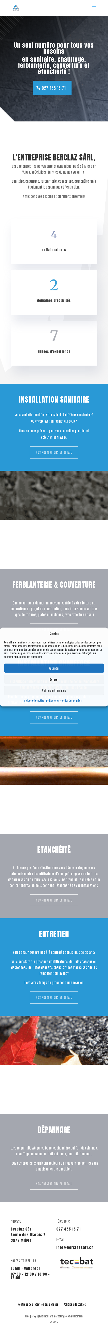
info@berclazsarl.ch (75, 1247)
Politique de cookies (34, 700)
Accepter (54, 668)
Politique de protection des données (64, 700)
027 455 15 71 (54, 88)
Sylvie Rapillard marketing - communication (60, 1316)
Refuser (54, 679)
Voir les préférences (54, 690)
